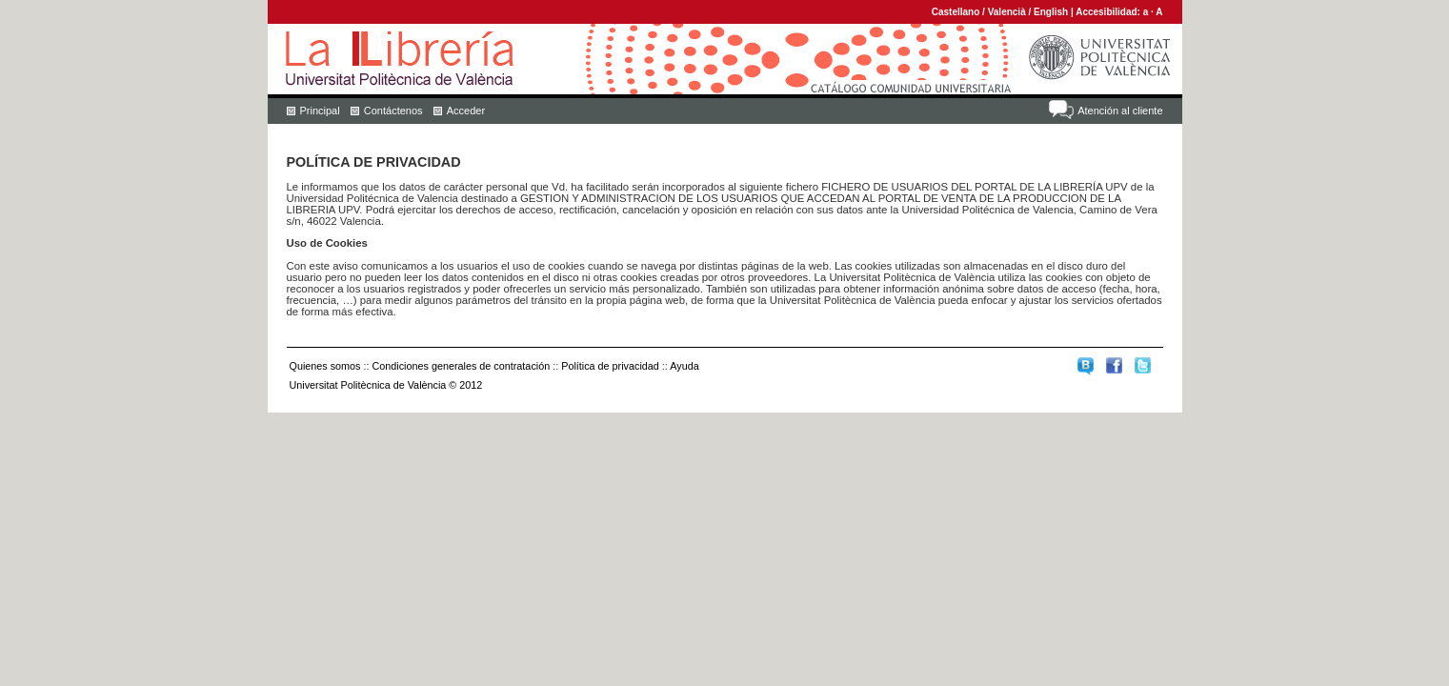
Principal (320, 110)
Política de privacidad (610, 366)
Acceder (466, 110)
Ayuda (684, 366)
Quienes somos (325, 366)
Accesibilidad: (1109, 12)
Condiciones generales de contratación (461, 366)
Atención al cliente (1119, 110)
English (1051, 12)
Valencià (1007, 12)
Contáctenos (393, 110)
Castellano (956, 12)
